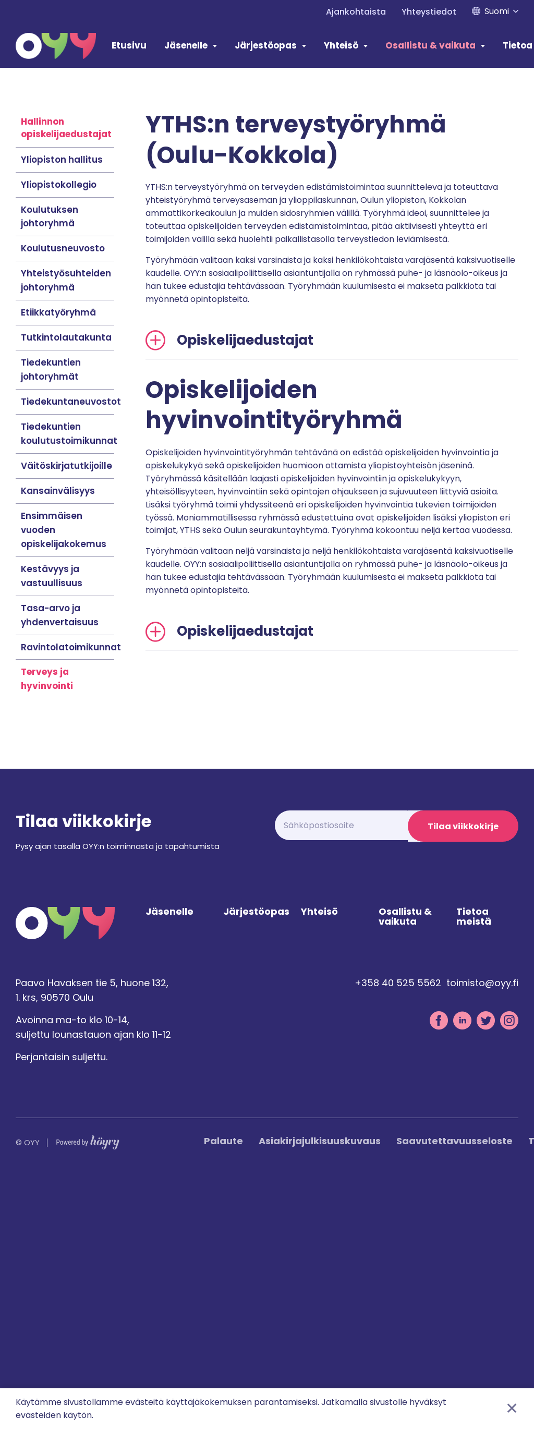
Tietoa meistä (473, 1170)
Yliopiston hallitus (62, 410)
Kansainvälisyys (58, 741)
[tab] (332, 591)
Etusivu (129, 45)
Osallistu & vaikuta (430, 45)
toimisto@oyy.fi (482, 1235)
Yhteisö (341, 45)
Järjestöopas (266, 45)
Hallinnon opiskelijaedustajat (66, 378)
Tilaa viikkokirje (462, 1077)
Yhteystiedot (429, 12)
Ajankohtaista (356, 12)
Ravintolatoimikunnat (71, 897)
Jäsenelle (186, 45)
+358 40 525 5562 (398, 1235)
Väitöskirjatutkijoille (66, 716)
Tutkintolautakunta (66, 587)
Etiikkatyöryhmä (58, 562)
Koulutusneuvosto (63, 498)
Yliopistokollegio (58, 435)
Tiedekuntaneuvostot (71, 652)
